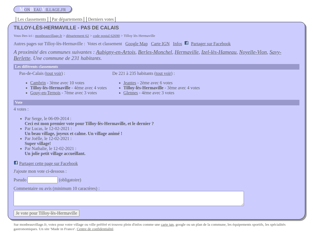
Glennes (130, 92)
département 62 (77, 36)
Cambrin (38, 82)
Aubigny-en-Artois (115, 52)
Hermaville (187, 52)
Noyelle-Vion (253, 52)
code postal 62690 (106, 36)
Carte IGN (160, 43)
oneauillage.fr (42, 9)
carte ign (167, 224)
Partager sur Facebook (211, 43)
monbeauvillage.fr (48, 36)
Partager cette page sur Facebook (48, 163)
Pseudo (20, 179)
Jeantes (129, 82)
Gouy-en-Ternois (45, 92)
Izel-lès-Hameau (218, 52)
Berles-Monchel (155, 52)
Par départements (67, 19)
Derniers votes (101, 19)
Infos (177, 43)
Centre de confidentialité (95, 229)
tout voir (53, 73)
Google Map (136, 43)
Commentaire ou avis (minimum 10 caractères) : (57, 188)
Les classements (31, 19)
